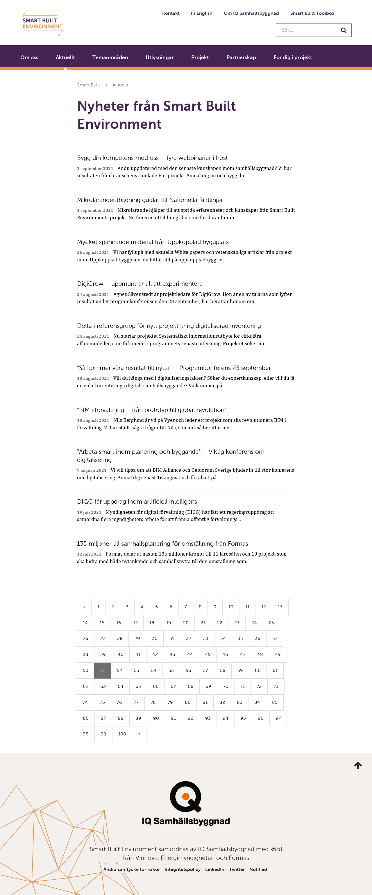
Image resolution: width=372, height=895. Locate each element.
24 (254, 622)
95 (243, 718)
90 (156, 718)
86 (86, 718)
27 (102, 638)
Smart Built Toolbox (312, 13)
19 (168, 622)
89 (138, 718)
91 (173, 718)
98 (86, 733)
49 (278, 654)
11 (247, 606)
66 (156, 686)
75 (102, 702)
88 (121, 718)
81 (205, 702)
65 (138, 686)
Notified (258, 869)
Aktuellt (65, 57)
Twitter (237, 869)
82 (222, 702)
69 (208, 686)
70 (225, 686)
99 (103, 733)
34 (223, 638)
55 (171, 670)
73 (275, 686)
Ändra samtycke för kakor (131, 869)
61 (275, 670)
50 (85, 670)
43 (172, 654)
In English (201, 13)
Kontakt (171, 13)
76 (119, 702)
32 (188, 638)
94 (225, 718)
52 (119, 670)
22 (219, 622)
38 (85, 654)
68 (191, 686)
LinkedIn (214, 869)
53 (136, 670)
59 (240, 670)
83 (239, 702)
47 (242, 654)
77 (136, 702)
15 (102, 622)
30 (155, 638)
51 (105, 673)
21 (203, 622)
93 (208, 718)
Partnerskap (241, 57)
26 (85, 638)
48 (260, 654)
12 (263, 606)
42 (155, 654)
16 (118, 622)
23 (236, 622)
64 (121, 686)
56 (188, 670)
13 (280, 606)
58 (223, 670)
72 (259, 686)
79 (170, 702)
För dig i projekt (292, 57)
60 (258, 670)
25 (271, 622)
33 (205, 638)
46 (225, 654)
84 (257, 702)
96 (261, 718)
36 (257, 638)
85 (275, 702)
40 (121, 654)
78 (153, 702)
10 (230, 606)
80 (188, 702)
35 (240, 638)
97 (278, 718)
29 (137, 638)
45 (207, 654)
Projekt (200, 57)
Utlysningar (160, 57)
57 (205, 670)
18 (151, 622)
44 (190, 654)
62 (85, 686)
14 (85, 622)
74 (85, 702)
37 (274, 638)
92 (190, 718)
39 (103, 654)
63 (103, 686)
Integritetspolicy (182, 869)
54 (154, 670)
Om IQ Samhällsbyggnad (251, 13)
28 (120, 638)
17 (135, 622)
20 (186, 622)
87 (103, 718)
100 (122, 733)
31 (171, 638)
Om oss (29, 57)
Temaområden (110, 57)
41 (137, 654)
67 (173, 686)
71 (242, 686)
